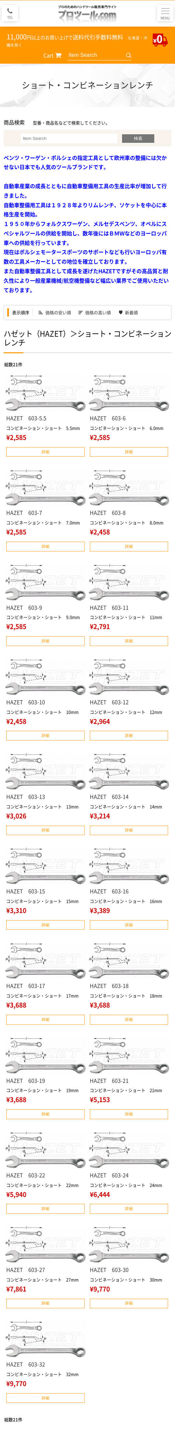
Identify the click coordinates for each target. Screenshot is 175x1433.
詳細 (45, 452)
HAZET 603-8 (108, 512)
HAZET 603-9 (24, 607)
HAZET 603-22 (25, 1175)
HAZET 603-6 (108, 418)
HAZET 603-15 (25, 891)
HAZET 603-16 (109, 891)
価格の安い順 (58, 312)
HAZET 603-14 (109, 796)
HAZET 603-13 (25, 796)
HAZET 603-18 (109, 985)
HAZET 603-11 (109, 607)
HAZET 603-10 (25, 702)
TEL (10, 17)
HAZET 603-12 (109, 702)
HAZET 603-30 (109, 1269)
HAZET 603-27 (25, 1269)
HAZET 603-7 (24, 512)
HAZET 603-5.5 (26, 418)
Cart (48, 55)
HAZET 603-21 (109, 1080)
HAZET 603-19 (25, 1080)
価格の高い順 (98, 312)
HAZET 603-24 (109, 1175)
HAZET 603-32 (25, 1364)
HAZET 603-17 (25, 985)
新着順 (131, 312)
